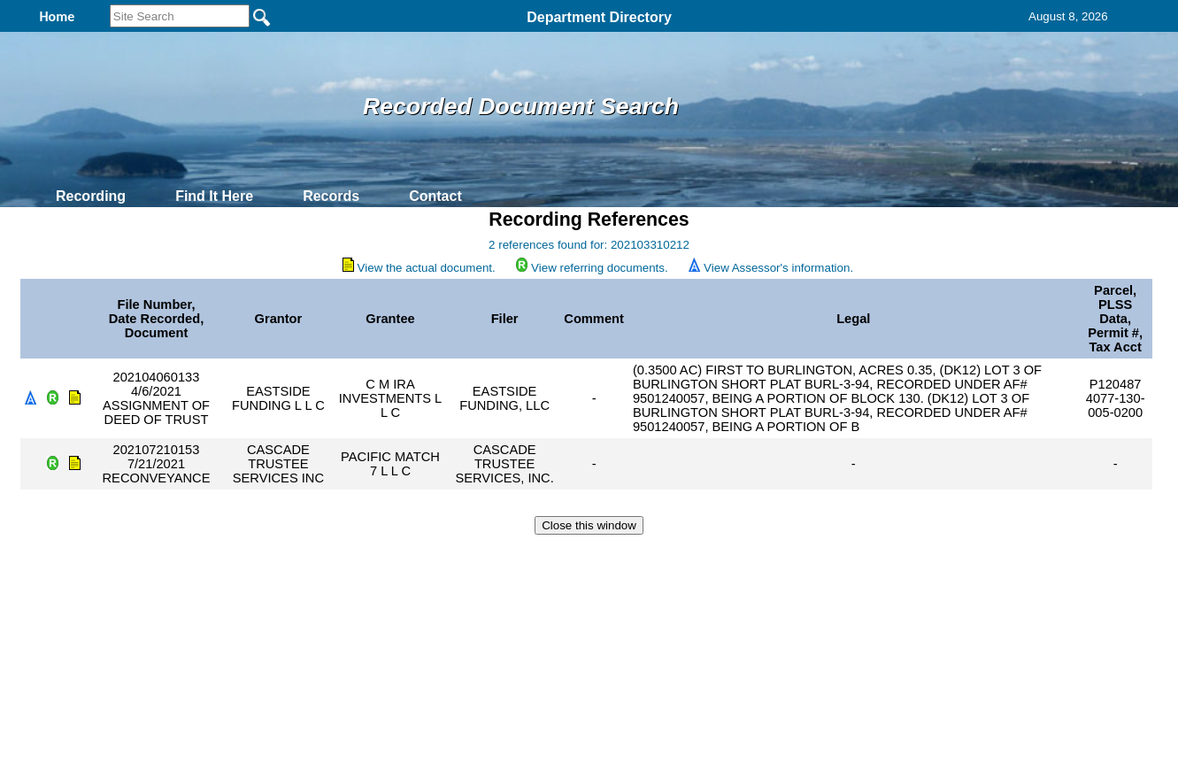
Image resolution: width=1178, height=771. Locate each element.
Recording (91, 196)
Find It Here (214, 196)
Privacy (581, 557)
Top (294, 557)
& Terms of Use (647, 557)
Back (348, 557)
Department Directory (599, 17)
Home (417, 557)
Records (331, 196)
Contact (435, 196)
